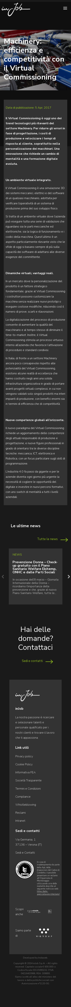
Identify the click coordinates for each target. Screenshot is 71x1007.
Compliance (23, 797)
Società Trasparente (28, 780)
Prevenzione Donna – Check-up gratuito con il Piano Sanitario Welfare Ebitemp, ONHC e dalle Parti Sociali (35, 567)
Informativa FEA (25, 772)
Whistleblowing (25, 805)
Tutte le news (47, 539)
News (17, 555)
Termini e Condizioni (28, 789)
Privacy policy (24, 756)
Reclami (20, 813)
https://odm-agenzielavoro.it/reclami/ (48, 892)
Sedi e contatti (32, 661)
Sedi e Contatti (25, 853)
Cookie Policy (24, 764)
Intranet (20, 821)
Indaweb (42, 957)
